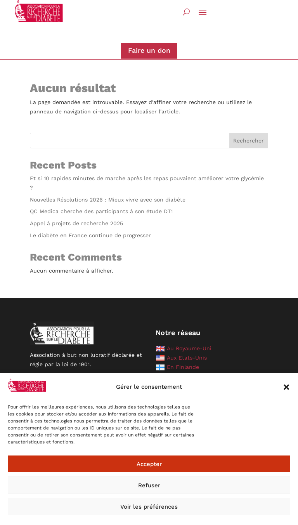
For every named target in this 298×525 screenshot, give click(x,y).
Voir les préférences (149, 506)
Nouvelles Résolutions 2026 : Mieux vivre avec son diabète (107, 199)
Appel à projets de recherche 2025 (76, 223)
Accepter (149, 464)
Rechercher (248, 140)
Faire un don (149, 50)
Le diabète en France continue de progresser (90, 235)
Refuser (149, 485)
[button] (286, 387)
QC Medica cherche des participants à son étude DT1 (101, 211)
